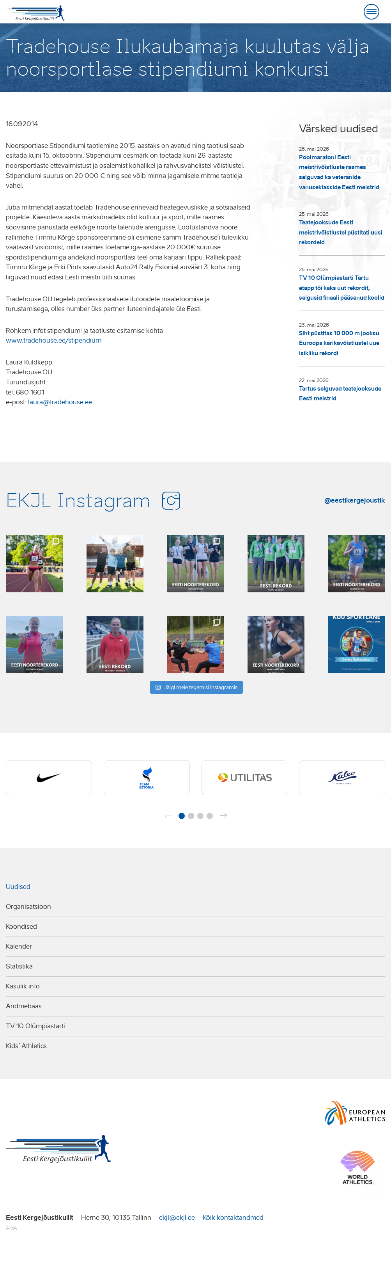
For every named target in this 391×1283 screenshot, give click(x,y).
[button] (182, 816)
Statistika (19, 966)
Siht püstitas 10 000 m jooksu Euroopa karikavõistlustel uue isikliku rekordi (339, 343)
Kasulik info (23, 986)
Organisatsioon (28, 906)
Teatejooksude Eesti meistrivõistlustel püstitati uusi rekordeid (340, 232)
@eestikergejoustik (354, 500)
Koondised (21, 926)
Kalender (19, 946)
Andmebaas (24, 1006)
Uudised (18, 886)
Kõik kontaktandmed (233, 1217)
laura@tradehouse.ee (60, 402)
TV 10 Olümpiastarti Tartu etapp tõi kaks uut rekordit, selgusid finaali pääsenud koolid (341, 287)
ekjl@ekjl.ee (177, 1217)
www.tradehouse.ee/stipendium (53, 340)
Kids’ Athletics (26, 1046)
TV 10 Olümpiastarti (35, 1026)
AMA (11, 1228)
